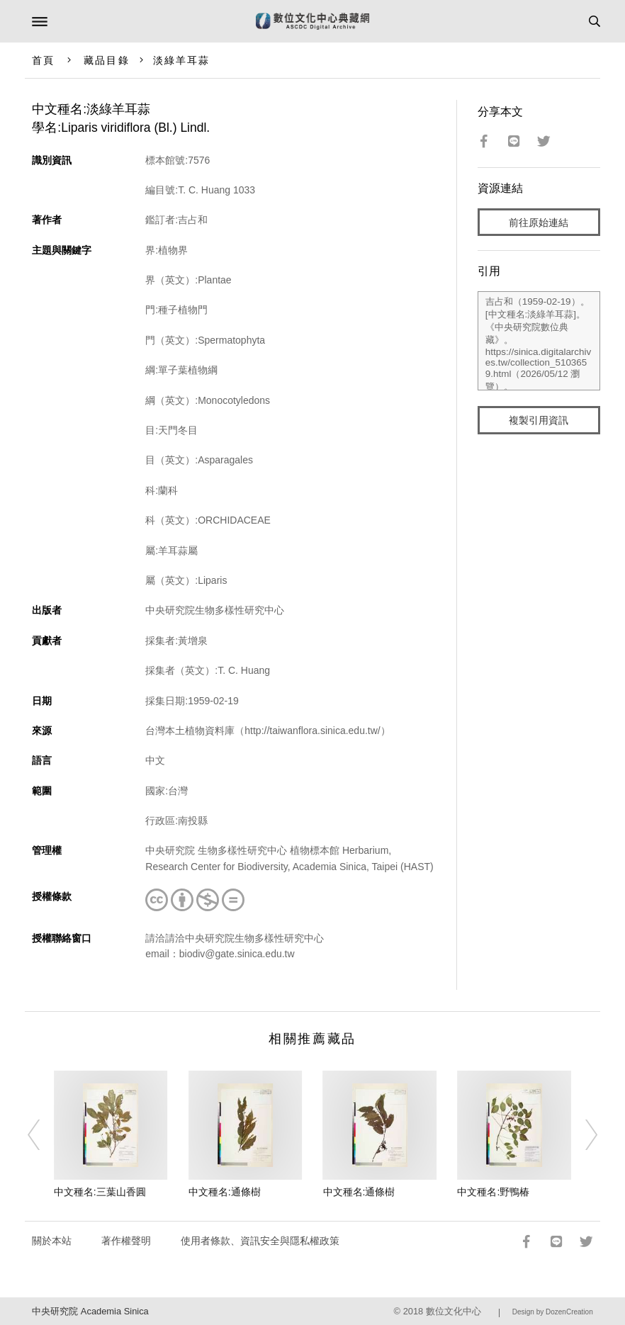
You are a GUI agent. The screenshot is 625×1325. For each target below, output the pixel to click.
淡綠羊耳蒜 (181, 60)
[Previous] (43, 1135)
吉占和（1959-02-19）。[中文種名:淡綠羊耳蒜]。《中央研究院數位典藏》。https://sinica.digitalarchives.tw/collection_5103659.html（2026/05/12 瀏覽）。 (539, 340)
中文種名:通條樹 (224, 1191)
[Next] (581, 1135)
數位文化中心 (453, 1311)
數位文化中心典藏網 (312, 21)
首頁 (43, 60)
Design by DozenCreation (552, 1312)
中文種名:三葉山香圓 (100, 1191)
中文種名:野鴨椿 (493, 1191)
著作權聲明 (126, 1240)
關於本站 (52, 1240)
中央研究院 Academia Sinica (90, 1311)
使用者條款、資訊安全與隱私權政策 (260, 1240)
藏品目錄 (106, 60)
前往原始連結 (538, 222)
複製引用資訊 (538, 420)
